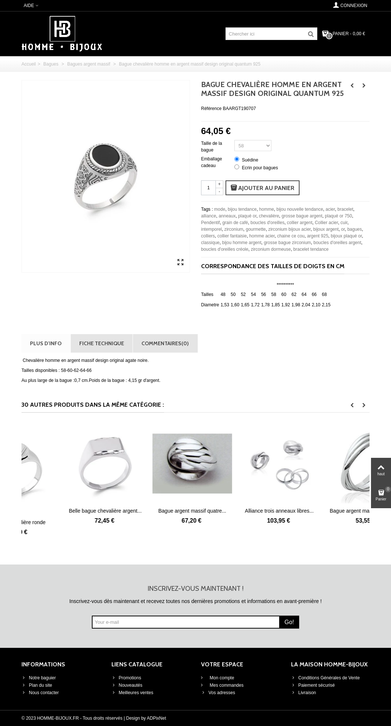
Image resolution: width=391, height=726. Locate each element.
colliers (208, 236)
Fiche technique (101, 343)
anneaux (226, 216)
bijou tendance (242, 209)
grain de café (235, 222)
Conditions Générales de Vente (325, 678)
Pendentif (210, 222)
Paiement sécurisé (313, 685)
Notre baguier (38, 678)
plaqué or (247, 216)
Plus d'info (45, 343)
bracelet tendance (310, 249)
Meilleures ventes (132, 692)
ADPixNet (156, 718)
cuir (344, 222)
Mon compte (221, 677)
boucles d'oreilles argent (337, 242)
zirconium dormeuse (271, 249)
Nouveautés (127, 685)
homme (266, 209)
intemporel (211, 229)
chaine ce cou (290, 236)
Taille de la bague (211, 147)
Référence (211, 108)
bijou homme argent (241, 242)
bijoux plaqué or (346, 236)
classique (210, 242)
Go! (289, 622)
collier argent (300, 222)
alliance (208, 216)
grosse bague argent (302, 216)
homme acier (262, 236)
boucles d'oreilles (267, 222)
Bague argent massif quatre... (239, 511)
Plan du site (36, 685)
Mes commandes (226, 685)
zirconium (233, 229)
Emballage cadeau (211, 162)
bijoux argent (326, 229)
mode (219, 209)
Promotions (126, 678)
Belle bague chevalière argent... (152, 511)
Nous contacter (40, 692)
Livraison (303, 692)
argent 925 (317, 236)
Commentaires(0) (165, 343)
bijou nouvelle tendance (300, 209)
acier (330, 209)
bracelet (345, 209)
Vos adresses (218, 692)
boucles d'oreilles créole (224, 249)
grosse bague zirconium (287, 242)
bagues (354, 229)
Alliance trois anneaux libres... (326, 511)
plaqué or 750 (338, 216)
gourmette (256, 229)
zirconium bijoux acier (289, 229)
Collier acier (326, 222)
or (343, 229)
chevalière (269, 216)
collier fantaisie (232, 236)
